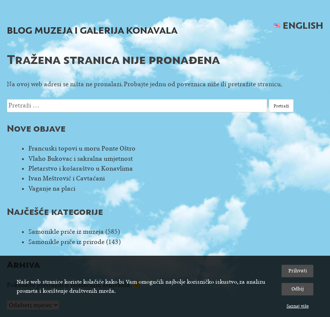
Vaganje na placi (51, 189)
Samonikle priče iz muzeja (66, 232)
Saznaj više (297, 306)
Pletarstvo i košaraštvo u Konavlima (80, 168)
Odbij (297, 289)
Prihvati (297, 270)
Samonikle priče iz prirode (66, 242)
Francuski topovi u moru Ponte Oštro (81, 148)
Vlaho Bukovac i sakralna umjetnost (80, 159)
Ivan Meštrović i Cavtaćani (66, 178)
